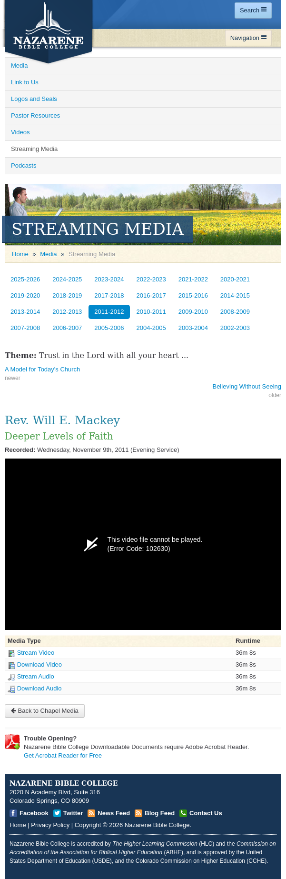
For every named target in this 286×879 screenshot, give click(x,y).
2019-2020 (25, 295)
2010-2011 (151, 311)
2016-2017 (151, 295)
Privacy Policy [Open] (50, 825)
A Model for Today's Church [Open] (42, 369)
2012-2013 (67, 311)
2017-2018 (109, 295)
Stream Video (36, 652)
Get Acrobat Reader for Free (63, 755)
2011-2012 (109, 311)
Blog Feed (160, 813)
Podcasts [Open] (23, 165)
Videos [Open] (20, 132)
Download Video (39, 664)
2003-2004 (193, 327)
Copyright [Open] (88, 825)
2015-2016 (193, 295)
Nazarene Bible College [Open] (157, 825)
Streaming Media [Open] (34, 148)
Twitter (73, 813)
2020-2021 (235, 279)
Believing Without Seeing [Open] (246, 386)
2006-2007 (67, 327)
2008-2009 (235, 311)
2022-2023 (151, 279)
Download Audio (39, 688)
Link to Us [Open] (25, 82)
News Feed (114, 813)
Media (48, 254)
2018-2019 (67, 295)
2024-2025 (67, 279)
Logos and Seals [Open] (34, 98)
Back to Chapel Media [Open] (45, 710)
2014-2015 (235, 295)
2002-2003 (235, 327)
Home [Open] (20, 254)
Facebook (34, 813)
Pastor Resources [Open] (35, 115)
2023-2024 (109, 279)
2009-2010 (193, 311)
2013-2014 (25, 311)
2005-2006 (109, 327)
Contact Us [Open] (205, 813)
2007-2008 (25, 327)
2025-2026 (25, 279)
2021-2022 (193, 279)
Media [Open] (19, 65)
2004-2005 (151, 327)
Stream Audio (35, 676)
